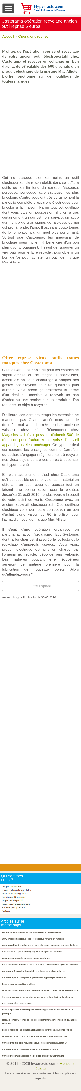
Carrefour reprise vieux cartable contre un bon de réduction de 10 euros (37, 997)
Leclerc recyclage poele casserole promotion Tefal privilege (31, 932)
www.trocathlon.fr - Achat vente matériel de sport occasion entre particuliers (39, 945)
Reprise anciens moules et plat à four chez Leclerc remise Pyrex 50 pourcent (40, 964)
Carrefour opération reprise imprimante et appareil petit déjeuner (34, 977)
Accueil (8, 36)
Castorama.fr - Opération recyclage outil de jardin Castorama (32, 951)
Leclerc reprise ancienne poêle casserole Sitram (26, 958)
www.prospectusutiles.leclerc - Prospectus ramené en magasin (33, 939)
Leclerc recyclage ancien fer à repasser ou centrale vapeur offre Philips (37, 1030)
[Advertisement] (40, 129)
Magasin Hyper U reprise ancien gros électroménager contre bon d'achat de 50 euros (39, 1022)
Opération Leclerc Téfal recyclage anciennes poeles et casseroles (34, 1036)
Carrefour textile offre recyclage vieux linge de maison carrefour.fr (34, 1043)
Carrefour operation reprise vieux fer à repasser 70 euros (30, 1049)
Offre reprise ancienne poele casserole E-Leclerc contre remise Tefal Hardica (40, 990)
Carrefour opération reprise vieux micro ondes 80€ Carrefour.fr (33, 1056)
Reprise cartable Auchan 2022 (17, 1003)
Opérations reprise (33, 36)
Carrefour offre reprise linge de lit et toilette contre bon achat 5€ (33, 971)
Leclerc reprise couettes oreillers (18, 984)
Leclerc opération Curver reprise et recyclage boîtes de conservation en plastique (37, 1011)
